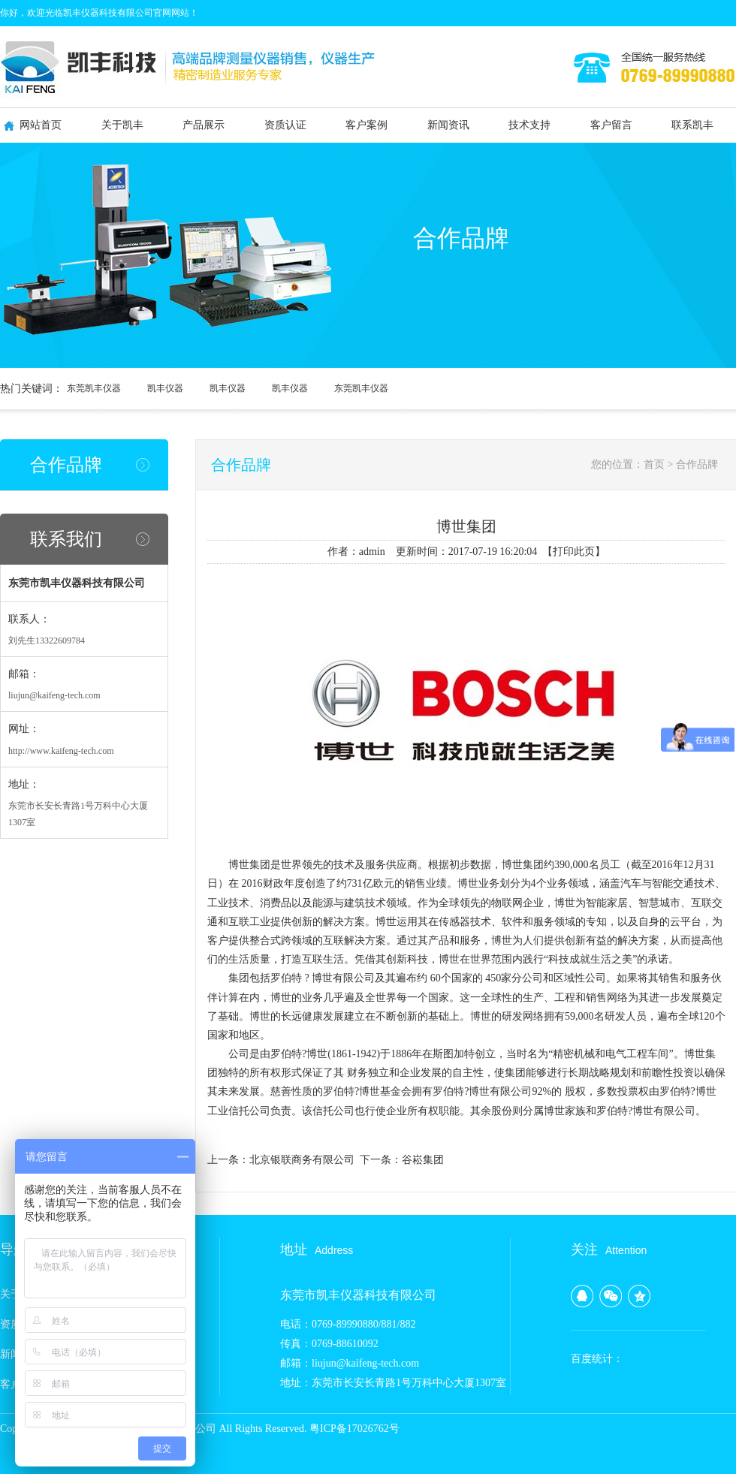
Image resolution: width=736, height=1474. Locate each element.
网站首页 (41, 125)
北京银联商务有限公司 (301, 1159)
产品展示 (203, 125)
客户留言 (611, 125)
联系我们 (66, 539)
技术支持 (529, 125)
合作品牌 (66, 465)
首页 (654, 464)
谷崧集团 (423, 1159)
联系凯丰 (692, 125)
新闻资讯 (448, 125)
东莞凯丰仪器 (94, 388)
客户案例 (366, 125)
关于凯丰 (122, 125)
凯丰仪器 (165, 388)
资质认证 (285, 125)
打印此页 (574, 551)
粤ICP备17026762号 (354, 1428)
